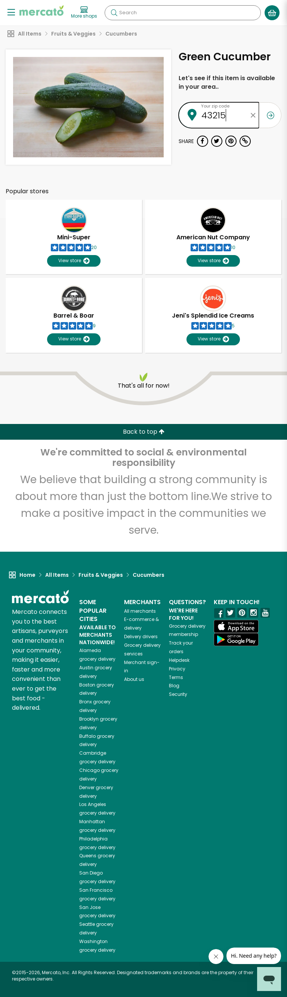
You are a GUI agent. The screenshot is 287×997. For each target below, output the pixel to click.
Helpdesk (179, 660)
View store (73, 260)
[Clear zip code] (253, 115)
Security (178, 694)
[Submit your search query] (114, 12)
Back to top (143, 431)
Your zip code (215, 106)
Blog (174, 685)
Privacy (177, 669)
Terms (176, 677)
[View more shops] (84, 12)
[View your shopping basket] (272, 12)
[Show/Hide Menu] (11, 12)
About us (134, 679)
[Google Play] (236, 639)
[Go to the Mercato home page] (41, 10)
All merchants (140, 611)
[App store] (236, 626)
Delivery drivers (141, 636)
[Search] (183, 12)
